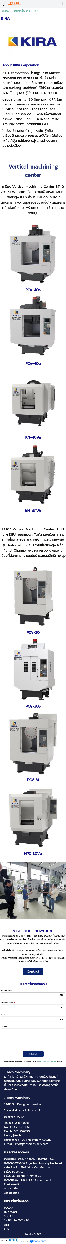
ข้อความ (4, 1026)
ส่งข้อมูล (33, 1054)
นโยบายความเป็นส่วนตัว (47, 1061)
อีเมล (4, 1014)
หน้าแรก (5, 11)
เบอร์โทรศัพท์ (8, 1002)
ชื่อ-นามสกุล (7, 990)
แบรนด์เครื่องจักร (21, 11)
